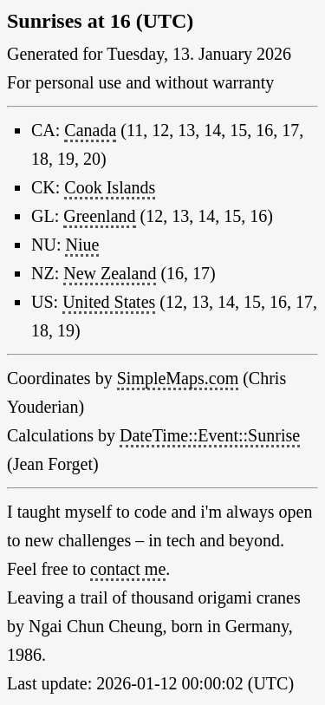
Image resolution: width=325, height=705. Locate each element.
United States (108, 301)
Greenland (99, 215)
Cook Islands (109, 187)
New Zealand (109, 273)
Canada (90, 130)
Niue (82, 244)
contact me (128, 568)
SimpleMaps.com (178, 378)
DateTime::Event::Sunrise (210, 435)
